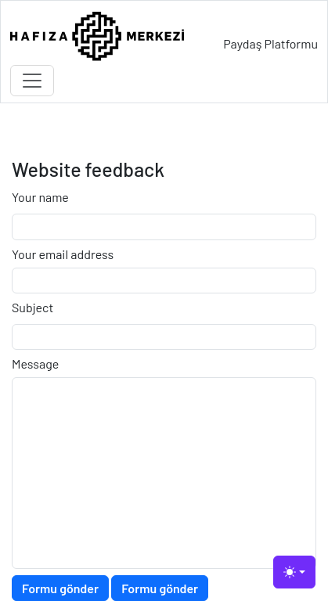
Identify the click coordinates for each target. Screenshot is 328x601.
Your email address (63, 254)
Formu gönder (60, 588)
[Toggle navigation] (32, 80)
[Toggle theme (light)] (294, 572)
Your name (40, 196)
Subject (32, 307)
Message (35, 363)
